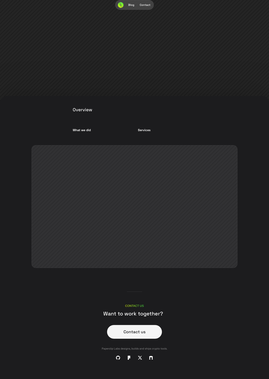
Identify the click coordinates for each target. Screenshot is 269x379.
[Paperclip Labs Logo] (120, 5)
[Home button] (121, 5)
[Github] (118, 357)
